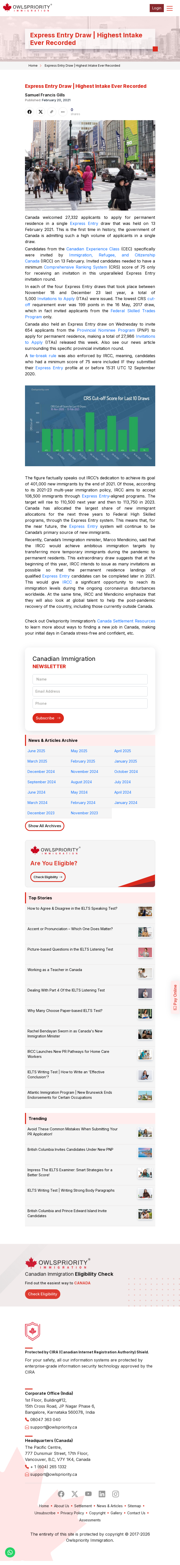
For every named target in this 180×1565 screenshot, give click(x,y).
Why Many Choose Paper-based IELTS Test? (65, 1010)
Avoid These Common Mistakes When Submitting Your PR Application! (73, 1131)
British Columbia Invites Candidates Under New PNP (70, 1149)
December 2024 (41, 771)
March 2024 (37, 802)
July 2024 (122, 782)
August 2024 (81, 782)
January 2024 (125, 802)
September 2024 (42, 782)
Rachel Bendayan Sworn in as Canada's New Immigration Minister (65, 1033)
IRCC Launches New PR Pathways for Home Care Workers (68, 1054)
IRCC (67, 582)
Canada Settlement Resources (126, 620)
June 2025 (36, 751)
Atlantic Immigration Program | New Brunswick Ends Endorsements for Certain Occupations (70, 1095)
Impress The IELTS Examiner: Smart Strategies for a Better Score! (70, 1172)
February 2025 (83, 761)
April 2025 (122, 751)
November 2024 (84, 771)
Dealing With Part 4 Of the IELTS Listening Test (66, 990)
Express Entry (84, 223)
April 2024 (122, 792)
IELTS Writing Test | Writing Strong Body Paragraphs (71, 1190)
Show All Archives (44, 825)
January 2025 (125, 761)
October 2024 (126, 771)
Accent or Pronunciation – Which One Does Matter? (70, 929)
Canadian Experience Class (92, 248)
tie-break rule (43, 355)
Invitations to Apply (56, 298)
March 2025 (37, 761)
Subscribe (48, 718)
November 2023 (84, 813)
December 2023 (41, 813)
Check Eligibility (48, 877)
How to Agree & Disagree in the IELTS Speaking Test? (72, 908)
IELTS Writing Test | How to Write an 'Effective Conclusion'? (66, 1074)
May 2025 (79, 751)
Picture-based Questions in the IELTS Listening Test (70, 949)
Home (33, 65)
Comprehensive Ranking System (75, 267)
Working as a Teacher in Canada (55, 970)
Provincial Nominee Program (106, 330)
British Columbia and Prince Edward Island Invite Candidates (67, 1213)
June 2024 (36, 792)
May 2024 (79, 792)
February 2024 (83, 802)
